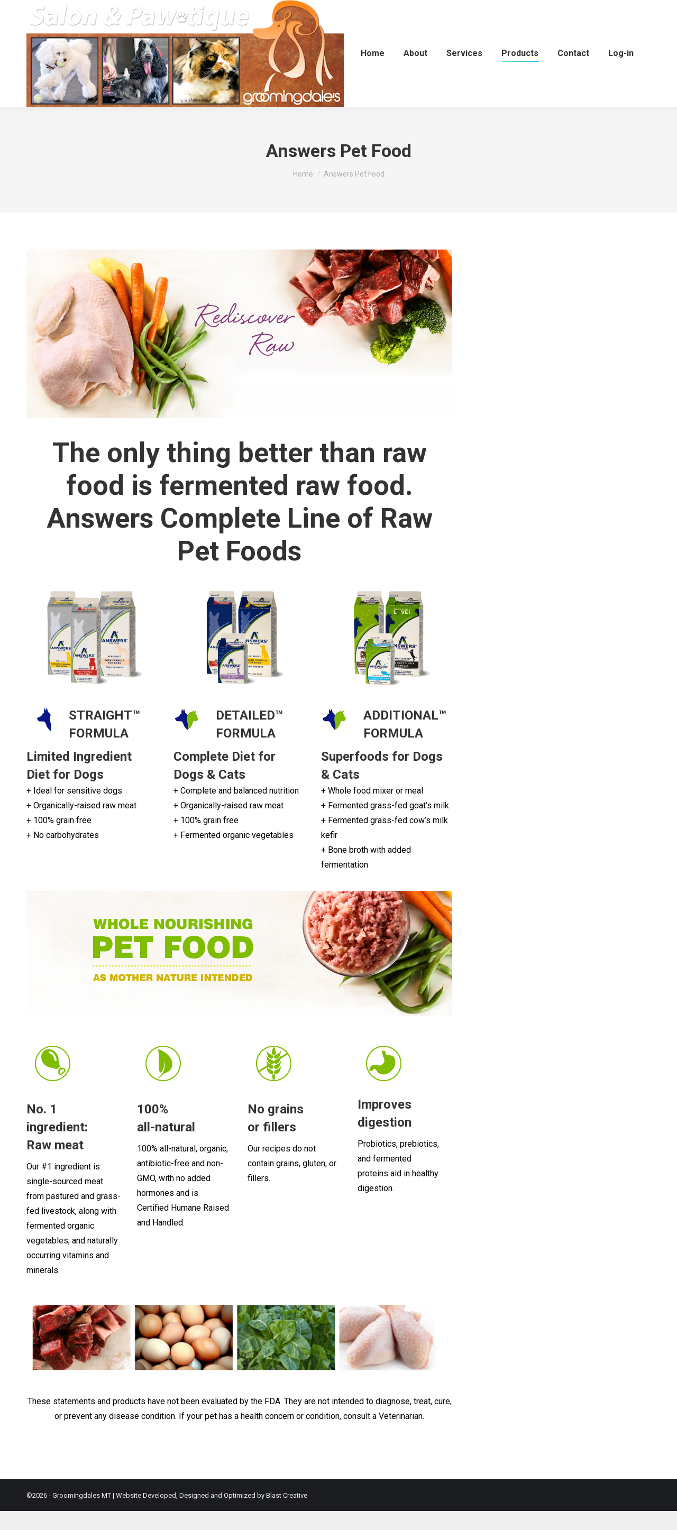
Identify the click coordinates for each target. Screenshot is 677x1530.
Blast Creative (286, 1514)
